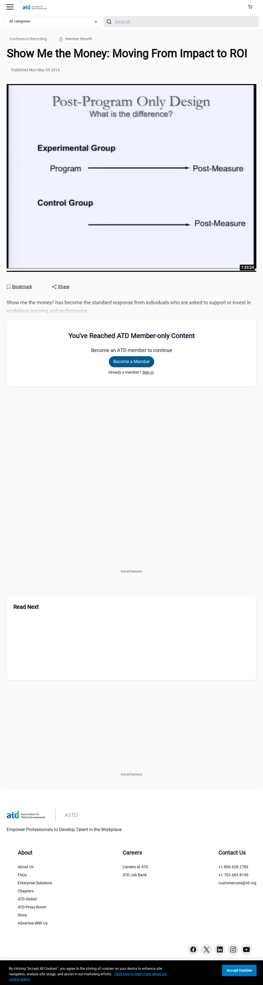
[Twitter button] (206, 949)
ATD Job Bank (135, 875)
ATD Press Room (32, 907)
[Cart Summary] (252, 6)
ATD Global (27, 899)
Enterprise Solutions (35, 883)
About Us (25, 867)
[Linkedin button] (219, 949)
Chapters (25, 891)
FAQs (22, 875)
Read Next (26, 607)
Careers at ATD (135, 867)
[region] (131, 972)
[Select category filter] (52, 21)
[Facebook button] (193, 949)
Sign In (148, 372)
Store (22, 915)
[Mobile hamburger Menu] (10, 6)
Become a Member (131, 361)
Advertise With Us (33, 923)
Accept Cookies (239, 970)
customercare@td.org (237, 883)
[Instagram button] (233, 949)
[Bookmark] (19, 287)
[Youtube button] (246, 949)
